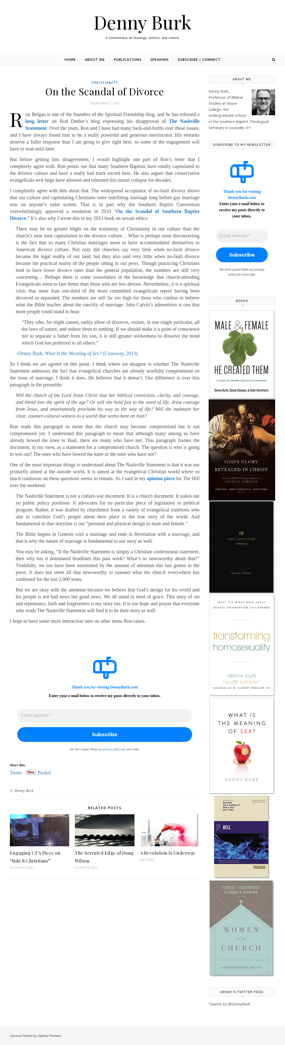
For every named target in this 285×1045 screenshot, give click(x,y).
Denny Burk (142, 22)
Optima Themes (49, 1035)
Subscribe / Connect (199, 59)
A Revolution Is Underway (167, 853)
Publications (127, 59)
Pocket (44, 772)
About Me (95, 59)
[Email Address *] (104, 715)
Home (70, 59)
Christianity (104, 83)
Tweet (16, 772)
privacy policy (112, 749)
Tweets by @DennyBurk (229, 1003)
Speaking (159, 59)
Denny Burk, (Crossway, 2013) (78, 353)
